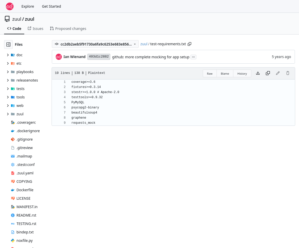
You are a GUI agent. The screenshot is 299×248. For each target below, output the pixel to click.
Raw (210, 73)
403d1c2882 (99, 57)
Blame (225, 73)
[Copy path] (189, 44)
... (193, 56)
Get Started (51, 6)
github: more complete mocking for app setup (150, 56)
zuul (16, 18)
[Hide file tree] (8, 44)
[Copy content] (268, 73)
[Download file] (258, 73)
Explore (27, 6)
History (242, 73)
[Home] (10, 6)
